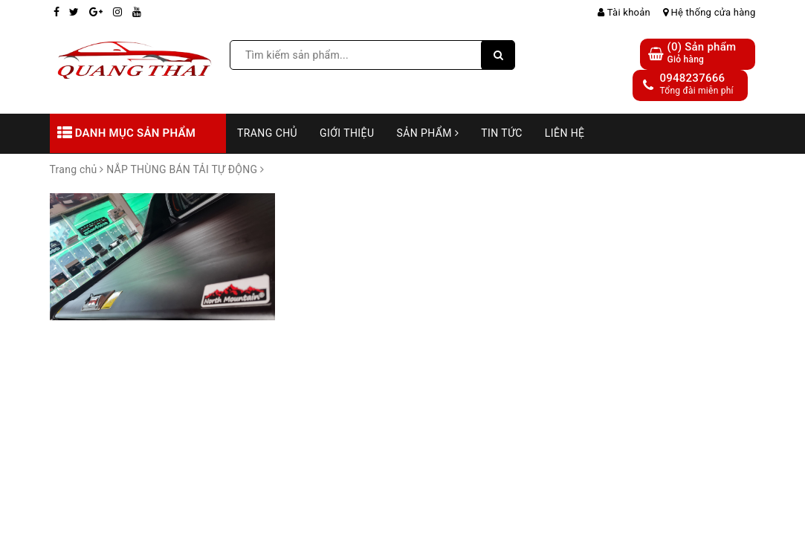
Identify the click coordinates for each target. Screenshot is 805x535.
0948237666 (692, 78)
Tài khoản (624, 12)
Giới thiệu (347, 133)
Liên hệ (565, 133)
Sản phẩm (427, 133)
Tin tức (502, 133)
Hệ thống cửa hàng (709, 12)
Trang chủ (267, 133)
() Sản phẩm (701, 53)
